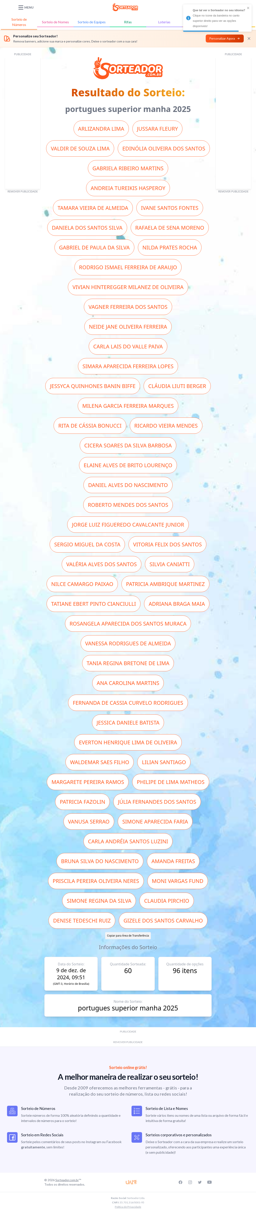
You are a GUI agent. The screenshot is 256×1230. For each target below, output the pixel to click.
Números (19, 22)
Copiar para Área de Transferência (128, 935)
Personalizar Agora (224, 38)
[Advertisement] (22, 123)
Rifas (128, 22)
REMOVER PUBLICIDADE (22, 191)
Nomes (55, 22)
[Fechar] (248, 38)
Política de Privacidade (128, 1206)
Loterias (164, 22)
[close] (248, 8)
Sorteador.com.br (67, 1180)
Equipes (92, 22)
